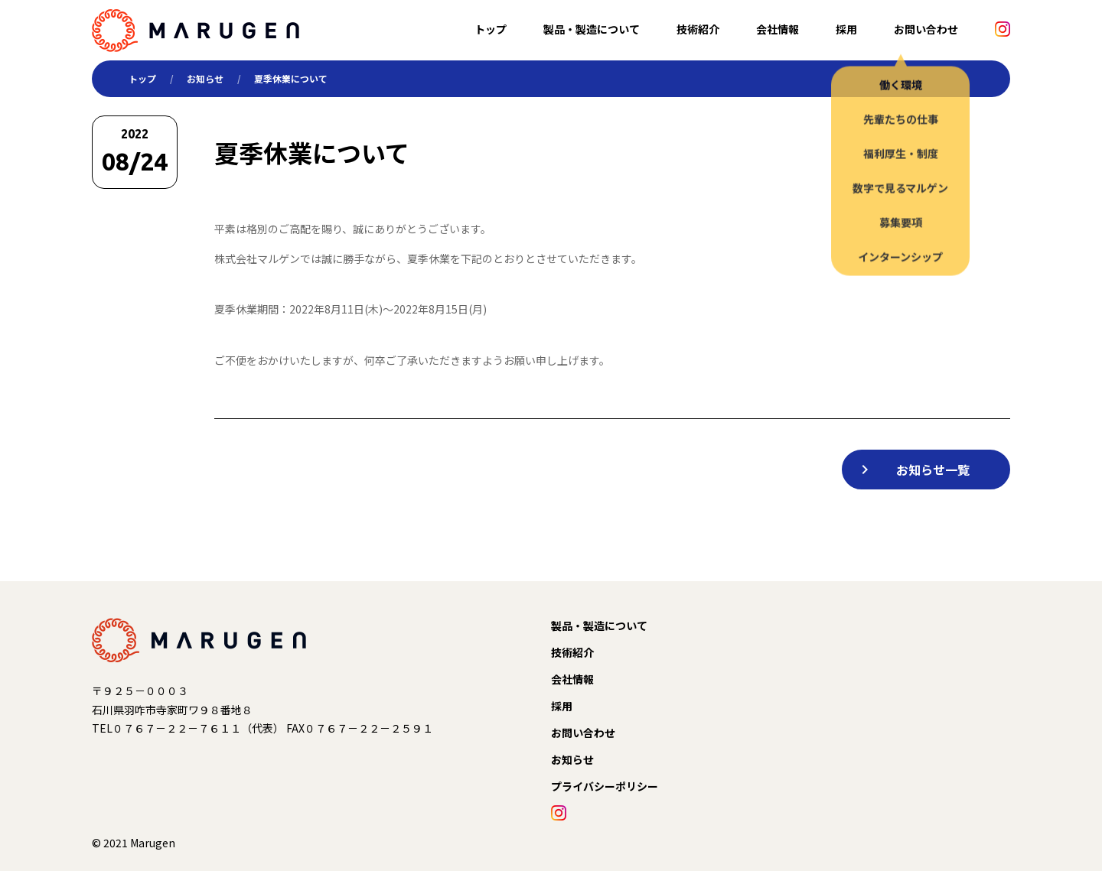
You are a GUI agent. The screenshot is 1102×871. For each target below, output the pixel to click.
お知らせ (205, 78)
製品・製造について (591, 29)
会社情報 (777, 29)
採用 (846, 29)
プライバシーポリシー (604, 786)
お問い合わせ (926, 29)
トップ (490, 29)
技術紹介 (698, 29)
